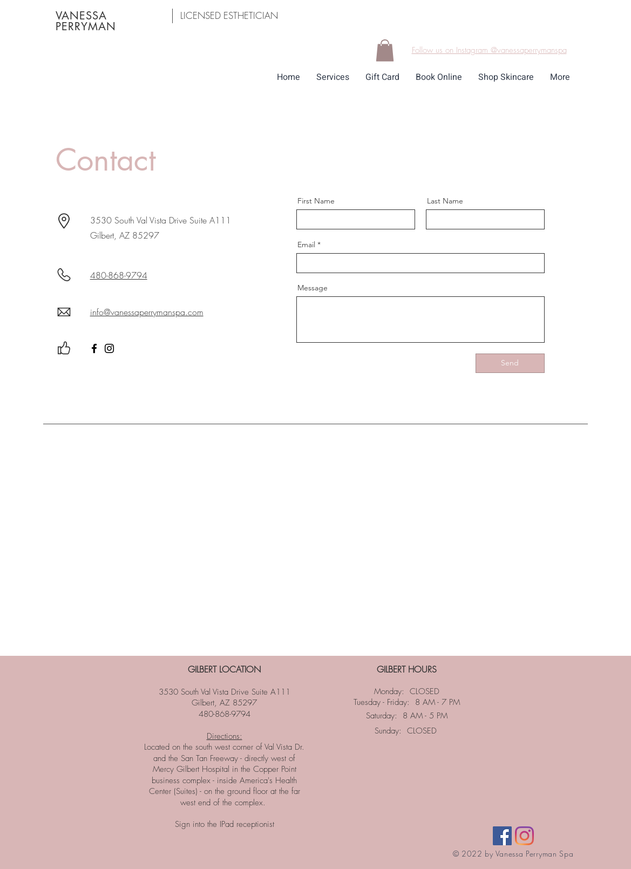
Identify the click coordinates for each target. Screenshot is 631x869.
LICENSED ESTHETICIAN (229, 15)
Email (306, 244)
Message (312, 287)
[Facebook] (94, 348)
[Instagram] (109, 348)
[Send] (510, 363)
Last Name (445, 201)
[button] (385, 50)
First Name (316, 201)
